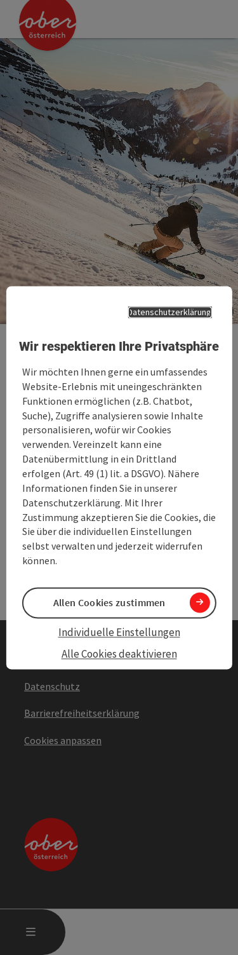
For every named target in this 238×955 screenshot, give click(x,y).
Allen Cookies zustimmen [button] (109, 602)
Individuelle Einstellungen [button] (119, 633)
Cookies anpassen (63, 740)
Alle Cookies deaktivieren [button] (119, 654)
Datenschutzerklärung (169, 312)
